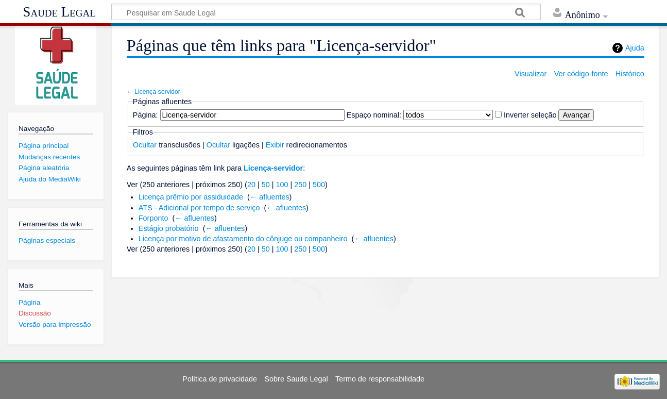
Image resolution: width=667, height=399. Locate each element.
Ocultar (145, 145)
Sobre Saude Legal (296, 379)
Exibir (275, 145)
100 (282, 184)
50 (266, 184)
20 (251, 184)
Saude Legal (59, 12)
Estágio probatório (169, 228)
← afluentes (269, 197)
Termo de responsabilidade (379, 379)
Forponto (153, 218)
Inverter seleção (530, 115)
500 (319, 184)
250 (300, 184)
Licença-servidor (157, 91)
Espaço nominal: (374, 115)
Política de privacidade (219, 379)
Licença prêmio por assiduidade (191, 197)
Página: (145, 115)
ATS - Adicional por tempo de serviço (199, 208)
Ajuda (634, 48)
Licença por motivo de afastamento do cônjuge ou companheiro (243, 239)
